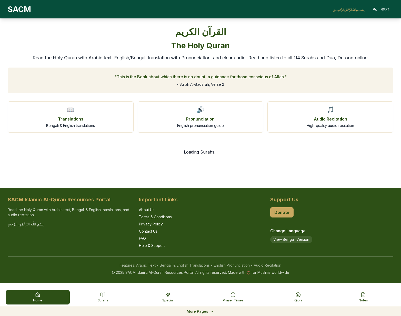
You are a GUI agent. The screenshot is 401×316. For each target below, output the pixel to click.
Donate (281, 212)
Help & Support (152, 245)
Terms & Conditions (155, 217)
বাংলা (381, 9)
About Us (146, 210)
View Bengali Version (291, 239)
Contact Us (148, 231)
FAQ (142, 238)
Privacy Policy (151, 224)
